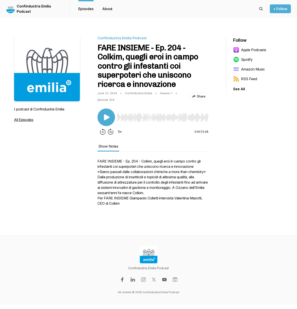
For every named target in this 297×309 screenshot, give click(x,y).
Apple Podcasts (249, 50)
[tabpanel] (152, 184)
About (107, 9)
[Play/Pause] (106, 117)
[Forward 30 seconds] (111, 132)
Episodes (86, 9)
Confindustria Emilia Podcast (34, 9)
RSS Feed (245, 79)
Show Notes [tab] (108, 146)
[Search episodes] (261, 8)
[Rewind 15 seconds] (103, 132)
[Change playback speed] (119, 132)
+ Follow (280, 9)
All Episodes (23, 119)
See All (239, 89)
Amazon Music (249, 69)
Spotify (243, 59)
